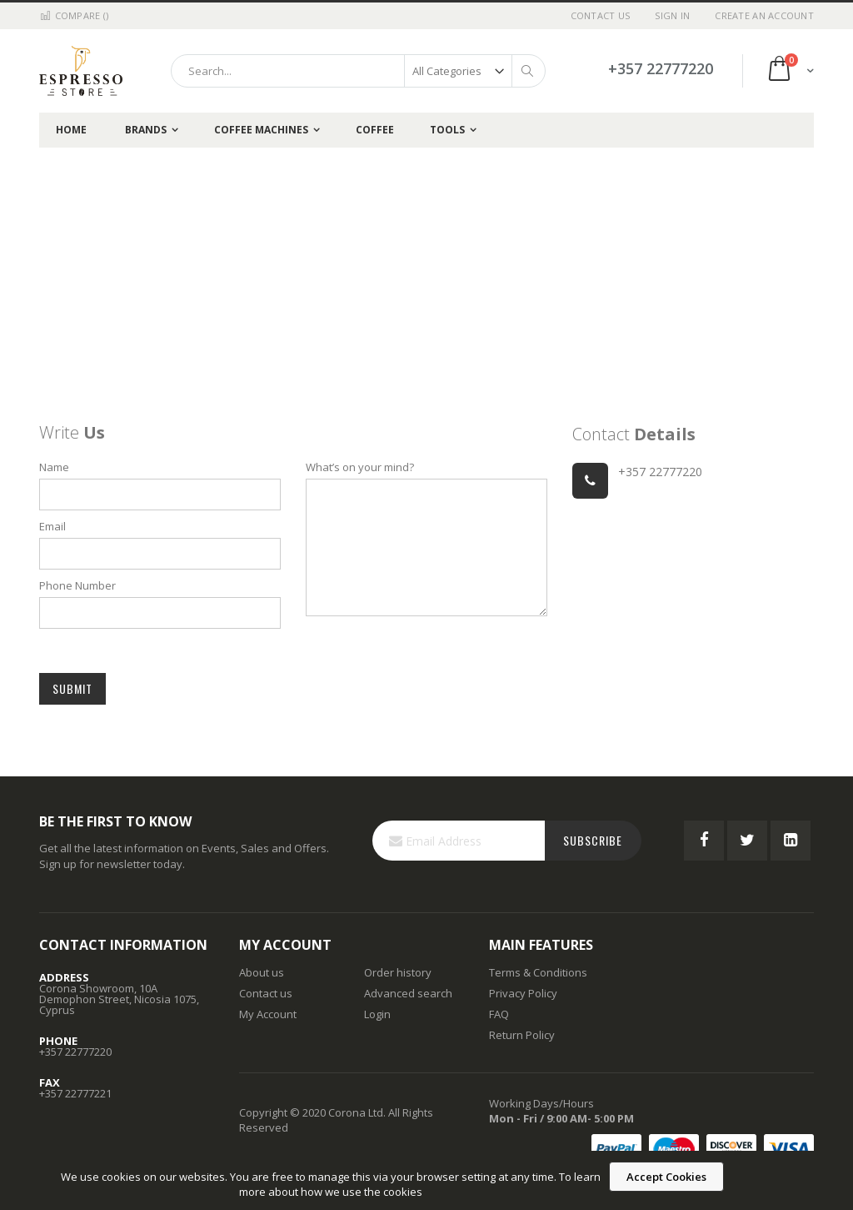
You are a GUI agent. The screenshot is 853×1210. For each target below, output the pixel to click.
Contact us (265, 993)
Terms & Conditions (538, 972)
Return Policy (522, 1034)
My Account (268, 1014)
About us (261, 972)
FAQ (499, 1014)
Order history (397, 972)
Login (377, 1014)
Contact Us (601, 15)
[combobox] (358, 71)
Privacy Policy (523, 993)
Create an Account (764, 15)
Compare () (73, 15)
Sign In (672, 15)
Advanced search (408, 993)
